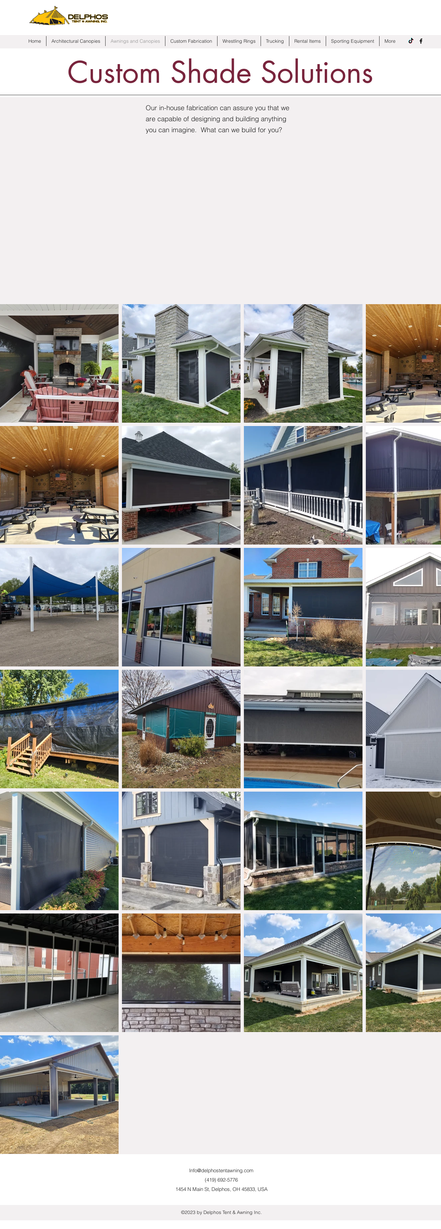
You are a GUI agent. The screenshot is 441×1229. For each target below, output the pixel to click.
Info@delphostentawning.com (221, 1170)
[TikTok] (411, 41)
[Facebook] (421, 41)
